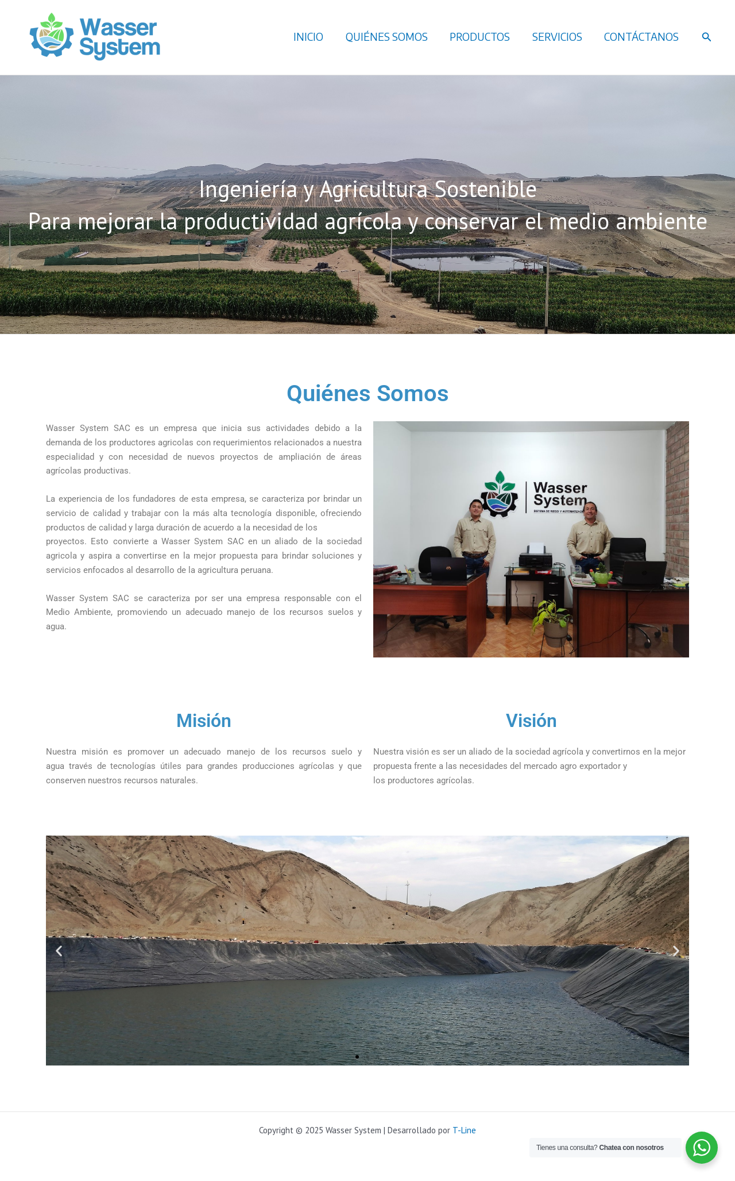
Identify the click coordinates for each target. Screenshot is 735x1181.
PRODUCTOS (484, 36)
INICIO (315, 36)
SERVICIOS (560, 36)
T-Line (464, 1130)
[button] (707, 37)
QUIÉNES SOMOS (392, 36)
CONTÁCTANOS (642, 36)
